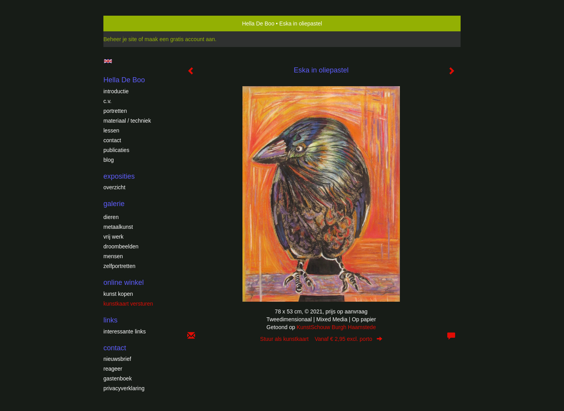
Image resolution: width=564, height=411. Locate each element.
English (107, 61)
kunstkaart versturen (128, 304)
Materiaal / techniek (127, 121)
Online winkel (123, 282)
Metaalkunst (118, 227)
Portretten (115, 111)
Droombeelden (121, 246)
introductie (116, 91)
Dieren (111, 217)
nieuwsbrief (117, 359)
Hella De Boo (258, 23)
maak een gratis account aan (180, 39)
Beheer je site (120, 39)
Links (110, 320)
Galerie (114, 204)
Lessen (111, 130)
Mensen (113, 256)
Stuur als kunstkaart (321, 339)
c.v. (107, 101)
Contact (112, 140)
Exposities (119, 176)
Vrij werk (113, 237)
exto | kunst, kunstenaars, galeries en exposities (125, 23)
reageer (112, 369)
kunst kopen (118, 294)
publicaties (116, 150)
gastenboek (117, 378)
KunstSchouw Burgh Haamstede (336, 327)
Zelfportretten (119, 266)
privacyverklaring (124, 388)
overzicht (114, 187)
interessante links (124, 331)
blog (108, 160)
